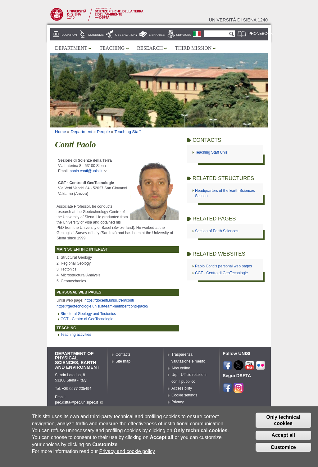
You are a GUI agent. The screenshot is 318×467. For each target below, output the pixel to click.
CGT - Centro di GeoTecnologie (87, 319)
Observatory (126, 34)
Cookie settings (184, 395)
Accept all (283, 439)
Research (150, 48)
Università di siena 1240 (238, 19)
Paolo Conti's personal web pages (223, 266)
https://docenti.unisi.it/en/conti (109, 300)
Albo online (180, 368)
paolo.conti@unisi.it (88, 171)
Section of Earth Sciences (216, 231)
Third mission (193, 48)
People (103, 131)
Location (69, 34)
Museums (96, 34)
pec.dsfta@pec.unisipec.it (79, 402)
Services (183, 34)
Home (60, 131)
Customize (283, 450)
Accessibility (181, 388)
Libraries (157, 34)
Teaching (112, 48)
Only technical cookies (283, 423)
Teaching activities (76, 334)
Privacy (177, 402)
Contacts (123, 354)
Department (71, 48)
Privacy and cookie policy (127, 454)
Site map (123, 361)
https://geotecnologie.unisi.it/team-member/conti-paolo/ (102, 306)
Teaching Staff (127, 131)
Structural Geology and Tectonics (88, 314)
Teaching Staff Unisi (211, 152)
